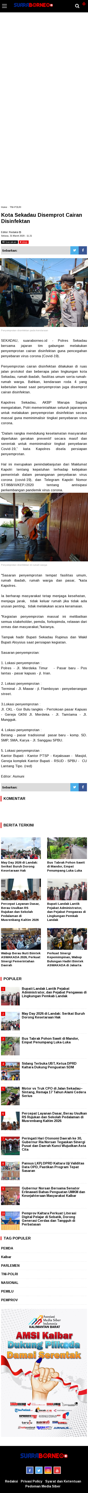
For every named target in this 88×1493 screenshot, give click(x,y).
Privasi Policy (31, 1481)
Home (4, 207)
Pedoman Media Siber (43, 1486)
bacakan (9, 242)
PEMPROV (9, 1300)
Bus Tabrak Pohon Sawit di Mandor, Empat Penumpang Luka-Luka (66, 866)
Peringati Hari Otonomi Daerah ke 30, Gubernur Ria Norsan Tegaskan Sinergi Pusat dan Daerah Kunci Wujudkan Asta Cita (54, 1144)
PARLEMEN (10, 1265)
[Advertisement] (44, 50)
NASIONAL (9, 1282)
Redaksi (11, 1481)
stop (23, 242)
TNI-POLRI (15, 207)
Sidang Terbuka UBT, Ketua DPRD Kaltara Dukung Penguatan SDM (49, 1065)
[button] (84, 2)
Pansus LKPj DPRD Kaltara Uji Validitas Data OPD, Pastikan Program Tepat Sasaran (53, 1167)
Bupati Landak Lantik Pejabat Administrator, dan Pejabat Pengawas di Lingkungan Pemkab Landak (66, 911)
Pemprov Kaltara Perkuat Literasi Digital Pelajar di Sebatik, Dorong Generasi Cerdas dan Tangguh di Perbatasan (49, 1218)
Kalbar (6, 1257)
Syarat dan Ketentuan (63, 1481)
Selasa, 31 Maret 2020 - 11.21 (16, 235)
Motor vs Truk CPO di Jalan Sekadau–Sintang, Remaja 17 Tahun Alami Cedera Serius (54, 1092)
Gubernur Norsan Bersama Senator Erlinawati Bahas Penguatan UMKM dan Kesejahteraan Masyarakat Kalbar (53, 1192)
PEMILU (7, 1291)
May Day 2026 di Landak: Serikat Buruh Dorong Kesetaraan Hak (19, 866)
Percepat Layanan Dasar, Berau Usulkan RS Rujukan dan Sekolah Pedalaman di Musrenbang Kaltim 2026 (20, 911)
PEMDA (7, 1248)
